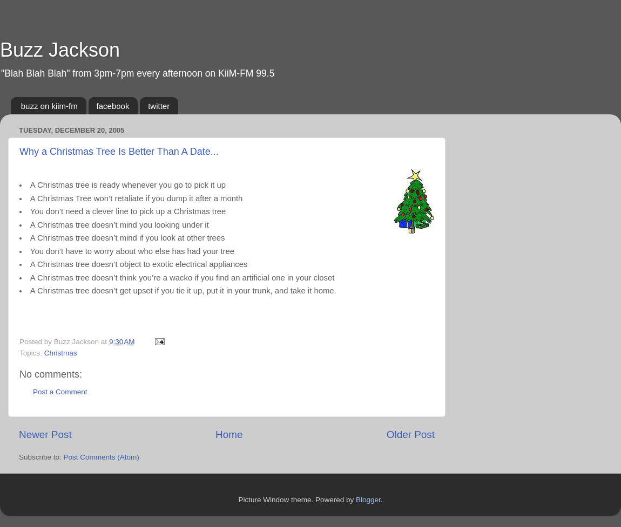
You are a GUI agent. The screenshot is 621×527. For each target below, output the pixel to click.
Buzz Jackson (60, 50)
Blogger (368, 500)
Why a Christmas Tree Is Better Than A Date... (119, 151)
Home (228, 434)
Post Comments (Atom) (101, 457)
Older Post (411, 434)
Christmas (60, 353)
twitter (159, 106)
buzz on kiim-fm (49, 106)
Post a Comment (60, 392)
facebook (113, 106)
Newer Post (45, 434)
